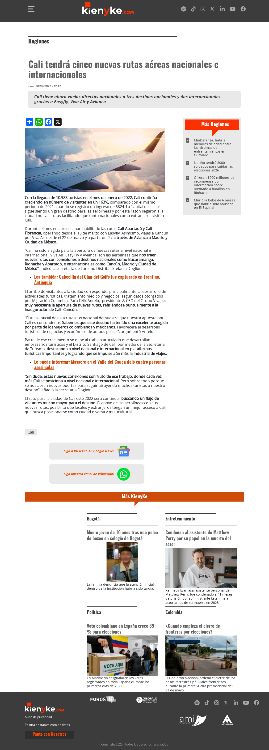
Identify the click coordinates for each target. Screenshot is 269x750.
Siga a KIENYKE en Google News (97, 451)
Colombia (173, 612)
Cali (31, 432)
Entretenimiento (180, 519)
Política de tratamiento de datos (47, 725)
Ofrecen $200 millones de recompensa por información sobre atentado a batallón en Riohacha (214, 185)
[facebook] (243, 10)
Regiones (38, 42)
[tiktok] (193, 10)
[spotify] (183, 10)
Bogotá (93, 519)
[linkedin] (222, 10)
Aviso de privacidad (38, 717)
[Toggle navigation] (31, 8)
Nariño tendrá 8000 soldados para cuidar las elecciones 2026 (213, 166)
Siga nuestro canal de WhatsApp (97, 474)
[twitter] (212, 10)
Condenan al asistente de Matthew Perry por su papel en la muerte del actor (198, 539)
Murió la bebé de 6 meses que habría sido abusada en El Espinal (214, 204)
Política (94, 612)
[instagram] (203, 10)
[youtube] (232, 10)
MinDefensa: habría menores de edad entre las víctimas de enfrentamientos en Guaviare (212, 147)
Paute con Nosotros (50, 735)
